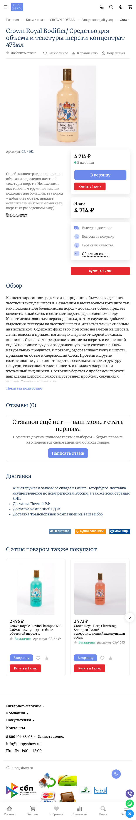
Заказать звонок (51, 737)
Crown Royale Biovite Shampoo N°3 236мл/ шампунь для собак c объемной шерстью (36, 629)
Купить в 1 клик (90, 186)
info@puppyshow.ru (23, 744)
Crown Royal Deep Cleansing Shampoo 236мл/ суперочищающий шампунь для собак (99, 631)
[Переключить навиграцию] (6, 6)
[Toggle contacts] (102, 6)
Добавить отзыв (23, 53)
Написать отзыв (68, 453)
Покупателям (18, 720)
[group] (68, 106)
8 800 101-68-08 (19, 737)
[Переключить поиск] (111, 6)
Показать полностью (24, 388)
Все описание (16, 214)
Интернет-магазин (23, 706)
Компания (15, 713)
